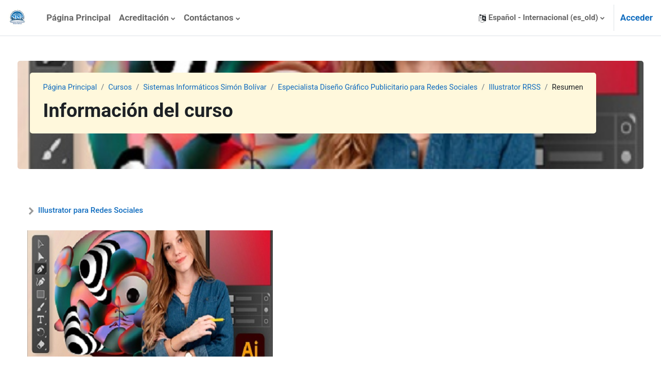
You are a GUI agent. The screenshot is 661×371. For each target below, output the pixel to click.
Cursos (141, 87)
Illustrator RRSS (546, 87)
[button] (542, 18)
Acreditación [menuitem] (144, 17)
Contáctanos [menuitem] (209, 17)
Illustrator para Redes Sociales (109, 210)
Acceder (636, 17)
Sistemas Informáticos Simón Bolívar (227, 87)
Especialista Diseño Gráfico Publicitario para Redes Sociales (405, 87)
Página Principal (89, 87)
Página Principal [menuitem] (78, 17)
